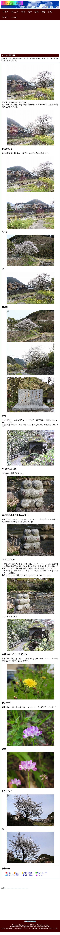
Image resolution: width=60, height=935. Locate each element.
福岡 (36, 12)
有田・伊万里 (41, 873)
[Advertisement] (30, 34)
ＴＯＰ (5, 12)
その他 (14, 17)
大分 (23, 12)
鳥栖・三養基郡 (12, 875)
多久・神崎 (28, 875)
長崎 (50, 12)
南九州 (5, 17)
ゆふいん (15, 12)
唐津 (16, 873)
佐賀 (43, 12)
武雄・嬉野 (27, 873)
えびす (39, 875)
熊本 (30, 12)
